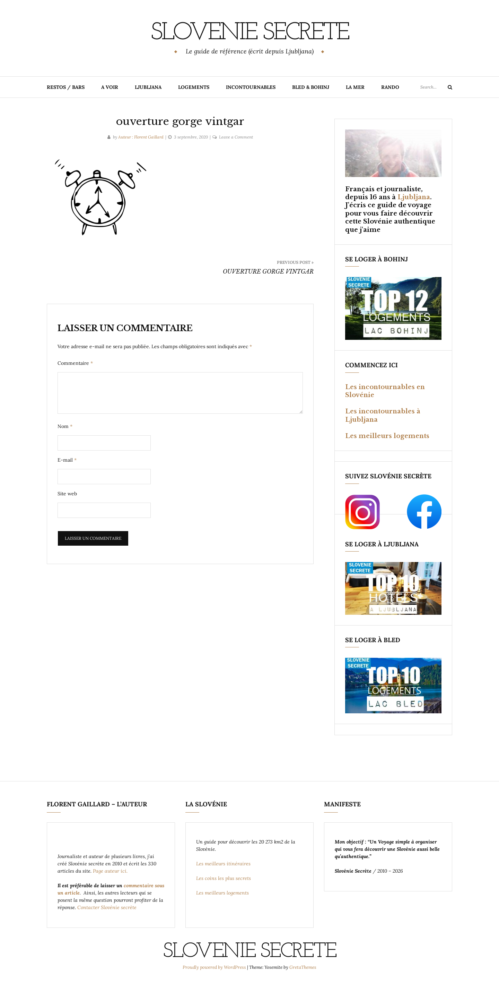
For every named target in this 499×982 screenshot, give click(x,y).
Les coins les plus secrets (223, 878)
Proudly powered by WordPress (215, 967)
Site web (67, 493)
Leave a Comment (236, 136)
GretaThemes (302, 967)
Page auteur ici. (111, 870)
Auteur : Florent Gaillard (141, 136)
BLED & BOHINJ (310, 87)
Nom (65, 426)
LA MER (355, 87)
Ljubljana (413, 197)
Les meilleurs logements (387, 435)
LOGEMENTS (193, 87)
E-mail (67, 459)
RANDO (390, 87)
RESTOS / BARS (66, 87)
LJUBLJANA (148, 87)
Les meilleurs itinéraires (224, 863)
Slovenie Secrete (249, 32)
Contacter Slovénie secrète (107, 907)
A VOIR (109, 87)
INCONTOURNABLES (250, 87)
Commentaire (75, 363)
